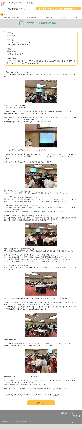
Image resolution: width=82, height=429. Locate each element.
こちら (55, 395)
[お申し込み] (41, 402)
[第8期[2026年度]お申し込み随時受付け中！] (58, 8)
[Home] (1, 14)
